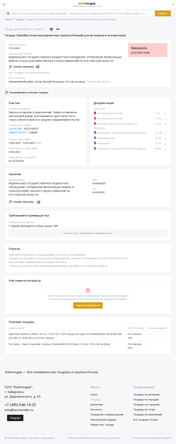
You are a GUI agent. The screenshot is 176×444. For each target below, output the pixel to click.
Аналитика (96, 404)
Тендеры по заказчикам (147, 414)
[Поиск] (8, 13)
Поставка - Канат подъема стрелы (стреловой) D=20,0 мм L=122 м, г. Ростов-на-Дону (59, 344)
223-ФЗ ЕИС (15, 128)
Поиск (94, 394)
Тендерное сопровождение (107, 414)
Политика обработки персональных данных (93, 438)
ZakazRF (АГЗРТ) (18, 132)
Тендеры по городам (145, 399)
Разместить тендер (102, 424)
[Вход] (172, 4)
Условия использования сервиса (152, 438)
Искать (163, 13)
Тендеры (95, 399)
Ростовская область (99, 81)
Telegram (15, 418)
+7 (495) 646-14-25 (20, 404)
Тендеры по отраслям (146, 404)
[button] (88, 234)
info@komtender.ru (19, 410)
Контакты (96, 409)
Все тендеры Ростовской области (29, 72)
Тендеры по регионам (146, 394)
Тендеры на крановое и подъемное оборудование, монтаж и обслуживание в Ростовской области (68, 258)
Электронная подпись (103, 419)
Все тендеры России (145, 419)
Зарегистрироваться (88, 305)
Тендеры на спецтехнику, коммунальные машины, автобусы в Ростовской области (58, 266)
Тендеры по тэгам (144, 409)
